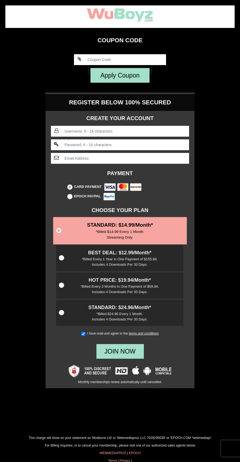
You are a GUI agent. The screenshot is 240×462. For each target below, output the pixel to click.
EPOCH (135, 453)
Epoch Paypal (91, 196)
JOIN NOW (120, 351)
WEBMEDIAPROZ (112, 453)
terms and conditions (144, 333)
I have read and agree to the (120, 334)
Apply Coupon (120, 75)
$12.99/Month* (119, 258)
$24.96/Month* (119, 313)
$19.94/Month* (119, 285)
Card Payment (104, 187)
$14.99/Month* (120, 231)
